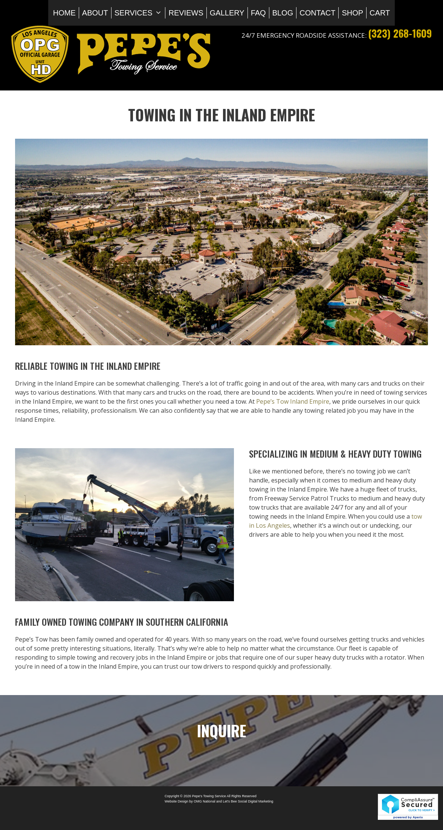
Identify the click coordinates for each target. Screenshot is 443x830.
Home (64, 13)
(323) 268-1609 (400, 33)
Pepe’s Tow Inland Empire (292, 401)
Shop (352, 13)
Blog (282, 13)
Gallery (227, 13)
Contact (317, 13)
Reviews (185, 13)
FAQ (258, 13)
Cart (380, 13)
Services (140, 12)
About (95, 13)
